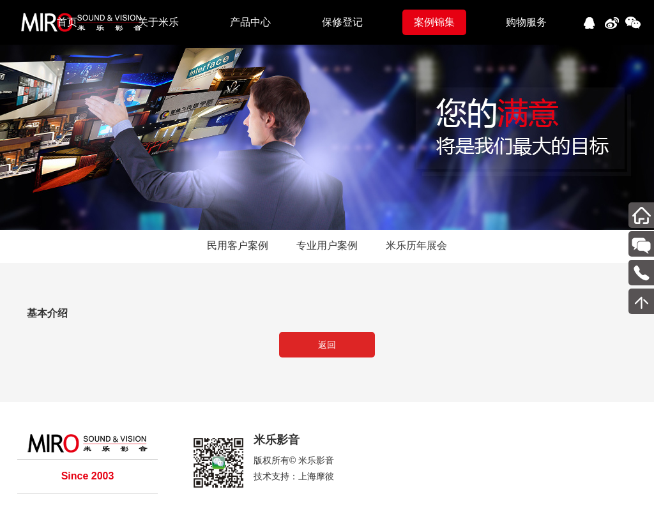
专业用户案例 (327, 245)
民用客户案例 (237, 245)
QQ (589, 21)
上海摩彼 (316, 476)
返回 (327, 345)
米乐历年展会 (416, 245)
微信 (633, 21)
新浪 (611, 21)
